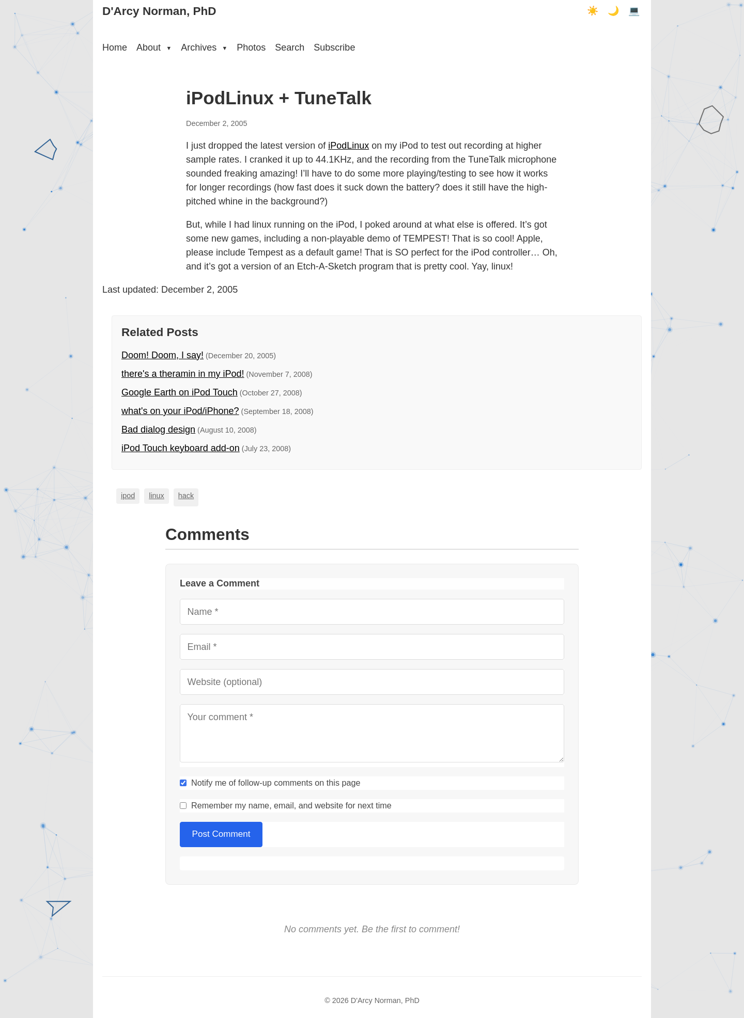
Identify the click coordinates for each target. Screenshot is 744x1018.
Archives (204, 47)
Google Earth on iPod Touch (179, 392)
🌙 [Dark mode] (613, 11)
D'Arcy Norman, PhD (159, 11)
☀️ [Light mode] (592, 11)
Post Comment (221, 834)
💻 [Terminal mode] (634, 11)
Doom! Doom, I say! (162, 355)
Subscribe (334, 47)
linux (156, 495)
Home (114, 47)
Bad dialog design (158, 429)
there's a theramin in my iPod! (182, 374)
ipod (128, 495)
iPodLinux (348, 145)
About (154, 47)
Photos (251, 47)
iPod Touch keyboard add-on (180, 448)
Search (289, 47)
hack (186, 495)
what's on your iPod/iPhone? (180, 411)
